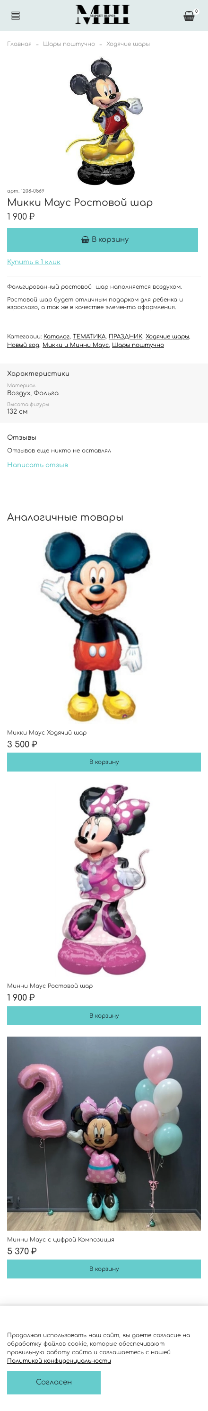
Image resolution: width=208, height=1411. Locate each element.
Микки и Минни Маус (76, 345)
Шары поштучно (69, 44)
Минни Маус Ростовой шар (50, 986)
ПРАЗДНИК (125, 336)
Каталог (56, 336)
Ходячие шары (128, 44)
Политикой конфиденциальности (59, 1361)
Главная (19, 44)
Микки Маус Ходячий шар (47, 732)
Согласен (54, 1382)
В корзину (104, 762)
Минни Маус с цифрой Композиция (60, 1239)
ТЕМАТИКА (89, 336)
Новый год (23, 345)
